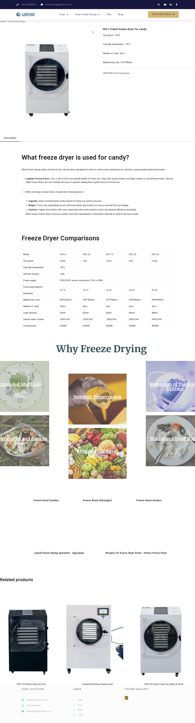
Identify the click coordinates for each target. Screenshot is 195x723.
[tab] (10, 138)
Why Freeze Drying (87, 14)
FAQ (109, 14)
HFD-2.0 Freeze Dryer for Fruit (31, 684)
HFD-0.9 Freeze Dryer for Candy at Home (163, 684)
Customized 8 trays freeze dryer (97, 684)
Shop (64, 14)
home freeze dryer (16, 21)
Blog (120, 14)
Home (3, 21)
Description (10, 137)
